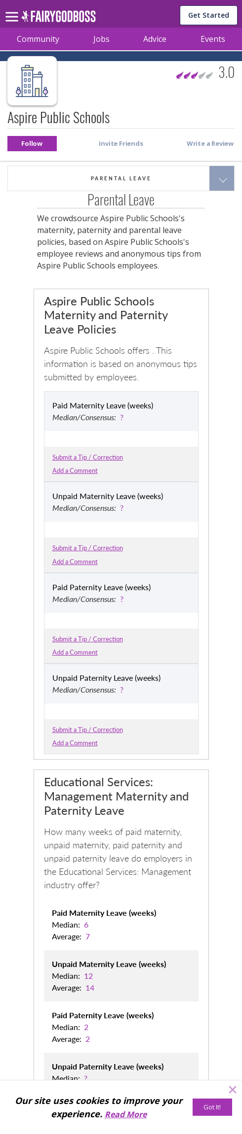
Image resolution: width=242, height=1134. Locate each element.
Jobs (101, 38)
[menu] (13, 8)
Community (38, 38)
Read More (126, 1114)
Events (213, 38)
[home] (58, 19)
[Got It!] (212, 1107)
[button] (32, 143)
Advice (154, 38)
